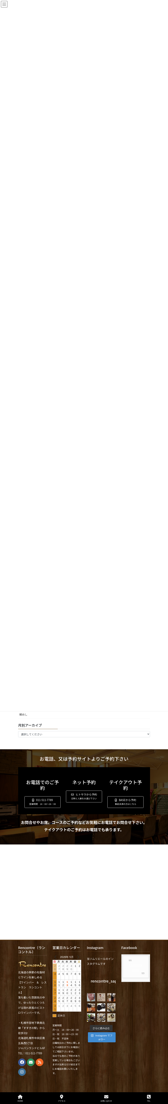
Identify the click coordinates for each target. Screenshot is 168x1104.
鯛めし (23, 714)
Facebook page (136, 967)
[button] (42, 802)
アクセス (62, 1098)
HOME (20, 1098)
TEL (149, 1098)
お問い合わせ (106, 1098)
